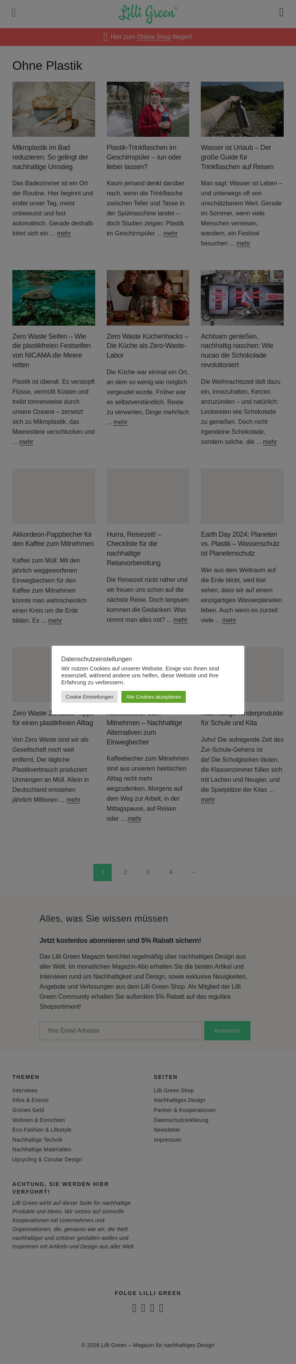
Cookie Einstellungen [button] (89, 697)
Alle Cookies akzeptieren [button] (153, 697)
